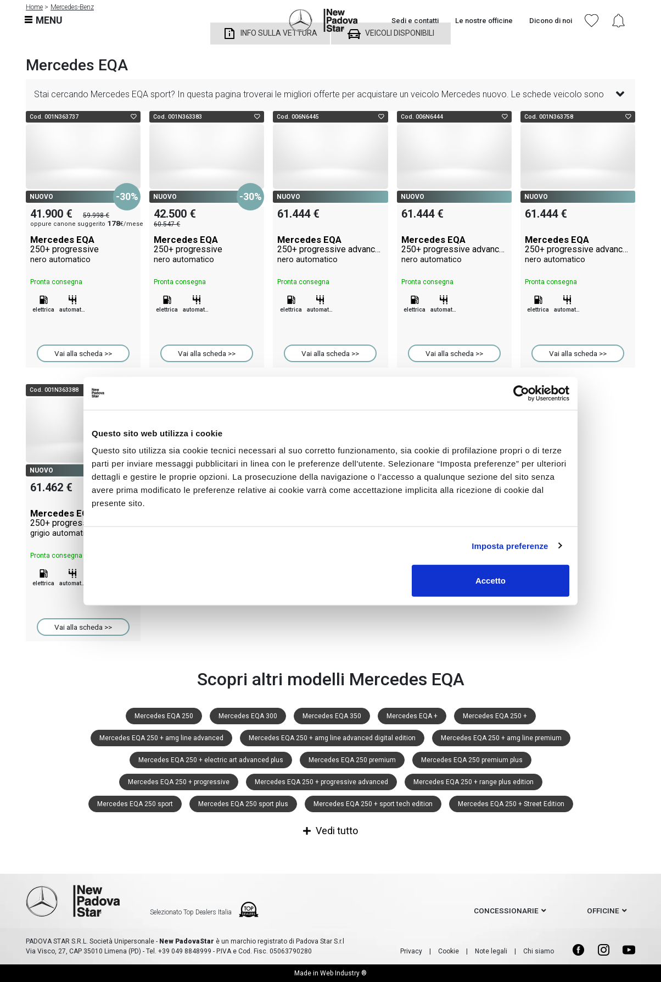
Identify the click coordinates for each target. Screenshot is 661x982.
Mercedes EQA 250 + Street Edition (511, 804)
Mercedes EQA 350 (332, 716)
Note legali (491, 951)
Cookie (448, 951)
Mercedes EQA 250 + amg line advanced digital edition (332, 738)
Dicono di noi (550, 20)
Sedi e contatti (415, 20)
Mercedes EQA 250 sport (135, 804)
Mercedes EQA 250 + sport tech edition (373, 804)
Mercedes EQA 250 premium (352, 760)
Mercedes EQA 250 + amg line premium (501, 738)
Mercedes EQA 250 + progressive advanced (321, 782)
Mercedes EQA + (412, 716)
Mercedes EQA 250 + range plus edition (473, 782)
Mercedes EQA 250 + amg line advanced (161, 738)
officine (603, 910)
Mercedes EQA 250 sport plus (243, 804)
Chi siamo (538, 951)
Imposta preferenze (510, 545)
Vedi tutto (330, 830)
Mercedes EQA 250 (164, 716)
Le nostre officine (484, 20)
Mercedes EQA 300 (248, 716)
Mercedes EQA (83, 249)
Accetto (490, 580)
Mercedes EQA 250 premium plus (472, 760)
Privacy (411, 951)
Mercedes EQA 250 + (495, 716)
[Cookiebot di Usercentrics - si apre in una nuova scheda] (521, 393)
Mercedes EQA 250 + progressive (178, 782)
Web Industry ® (343, 973)
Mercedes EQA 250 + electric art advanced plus (210, 760)
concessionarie (506, 910)
